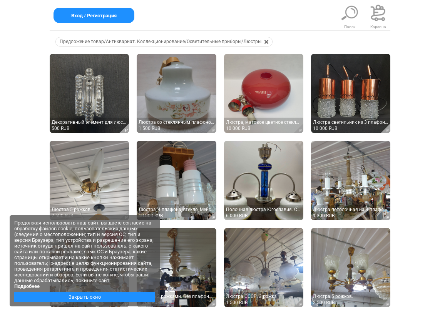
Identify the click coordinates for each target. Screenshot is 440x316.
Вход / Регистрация (94, 15)
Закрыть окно (85, 297)
